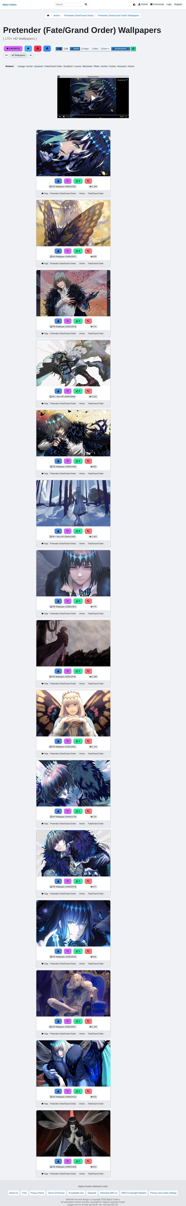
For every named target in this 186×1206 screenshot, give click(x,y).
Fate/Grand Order (53, 66)
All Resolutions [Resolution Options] (121, 49)
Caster (112, 66)
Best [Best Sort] (95, 49)
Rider (96, 66)
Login (169, 4)
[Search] (86, 4)
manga (21, 66)
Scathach (68, 66)
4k (30, 55)
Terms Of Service (56, 1193)
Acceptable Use (76, 1193)
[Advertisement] (167, 167)
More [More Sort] (105, 49)
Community (157, 4)
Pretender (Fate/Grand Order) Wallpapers (118, 15)
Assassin (121, 66)
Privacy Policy (37, 1193)
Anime (56, 15)
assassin (38, 66)
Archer (104, 66)
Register (178, 4)
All (6, 55)
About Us (13, 1193)
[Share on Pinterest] (37, 49)
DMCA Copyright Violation (133, 1193)
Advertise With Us (108, 1193)
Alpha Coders (9, 4)
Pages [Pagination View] (85, 49)
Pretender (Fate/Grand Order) (79, 15)
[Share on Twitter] (28, 49)
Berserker (87, 66)
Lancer (77, 66)
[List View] (65, 48)
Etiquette (92, 1193)
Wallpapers (18, 55)
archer (29, 66)
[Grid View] (59, 48)
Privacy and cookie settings (163, 1193)
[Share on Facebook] (47, 49)
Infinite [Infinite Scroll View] (75, 49)
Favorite (13, 48)
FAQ (24, 1193)
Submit (143, 4)
